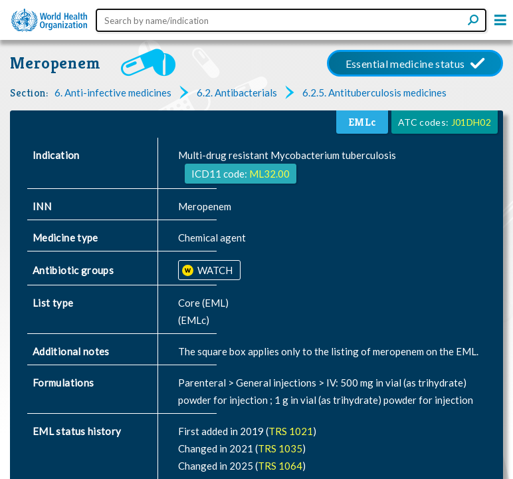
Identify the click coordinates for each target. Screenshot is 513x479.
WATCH (214, 270)
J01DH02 (471, 122)
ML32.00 (269, 174)
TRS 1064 (280, 466)
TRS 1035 (280, 448)
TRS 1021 (290, 431)
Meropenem (55, 63)
